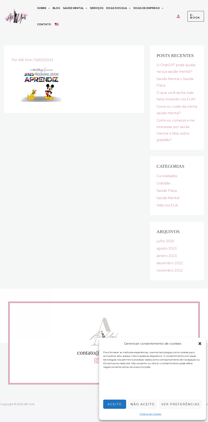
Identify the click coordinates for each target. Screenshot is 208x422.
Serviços (96, 8)
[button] (200, 344)
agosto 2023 (167, 248)
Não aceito (142, 404)
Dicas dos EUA (118, 8)
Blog (56, 8)
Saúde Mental (75, 8)
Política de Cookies (150, 413)
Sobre (43, 8)
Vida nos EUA (167, 205)
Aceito (114, 404)
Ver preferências (180, 404)
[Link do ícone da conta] (178, 16)
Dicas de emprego (148, 8)
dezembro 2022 (170, 263)
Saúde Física (167, 191)
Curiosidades (167, 176)
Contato (44, 24)
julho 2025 (165, 241)
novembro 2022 (170, 270)
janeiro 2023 (167, 256)
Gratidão (163, 183)
